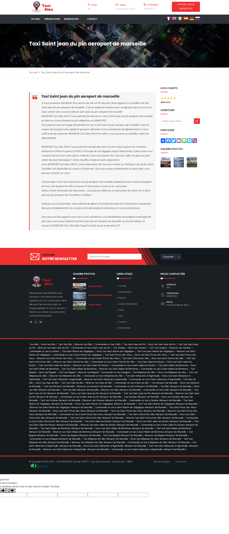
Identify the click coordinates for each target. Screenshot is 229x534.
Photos (122, 298)
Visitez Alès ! (95, 304)
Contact (92, 19)
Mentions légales (161, 462)
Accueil (35, 19)
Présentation (52, 19)
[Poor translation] (10, 490)
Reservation (71, 19)
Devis (121, 310)
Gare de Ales (95, 286)
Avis (121, 316)
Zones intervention (128, 304)
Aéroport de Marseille (100, 295)
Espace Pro (181, 462)
